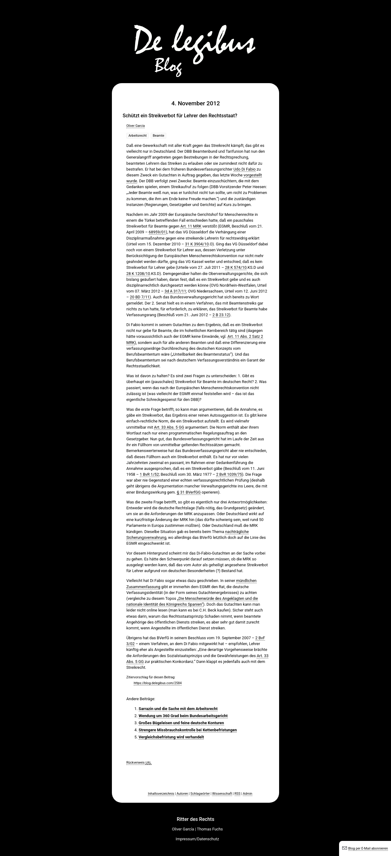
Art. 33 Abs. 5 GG (169, 427)
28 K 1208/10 (138, 273)
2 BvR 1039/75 (229, 474)
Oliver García (135, 126)
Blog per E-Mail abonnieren (368, 848)
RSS (237, 794)
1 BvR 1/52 (149, 474)
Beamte (158, 136)
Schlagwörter (200, 794)
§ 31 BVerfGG (188, 492)
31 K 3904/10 (197, 244)
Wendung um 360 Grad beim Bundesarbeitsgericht (183, 715)
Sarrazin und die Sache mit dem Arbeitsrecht (178, 708)
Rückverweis (139, 763)
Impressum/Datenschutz (197, 839)
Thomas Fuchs (210, 829)
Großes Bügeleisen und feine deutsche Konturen (181, 723)
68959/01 (157, 232)
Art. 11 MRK (190, 226)
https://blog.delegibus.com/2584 (158, 683)
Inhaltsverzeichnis (161, 794)
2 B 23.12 (220, 315)
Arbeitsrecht (137, 136)
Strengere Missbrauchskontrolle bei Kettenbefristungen (188, 730)
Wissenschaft (222, 794)
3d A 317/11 (175, 291)
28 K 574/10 (236, 267)
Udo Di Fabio (244, 169)
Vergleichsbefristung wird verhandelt (171, 737)
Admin (247, 794)
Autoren (182, 794)
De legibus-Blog (195, 40)
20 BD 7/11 (140, 297)
